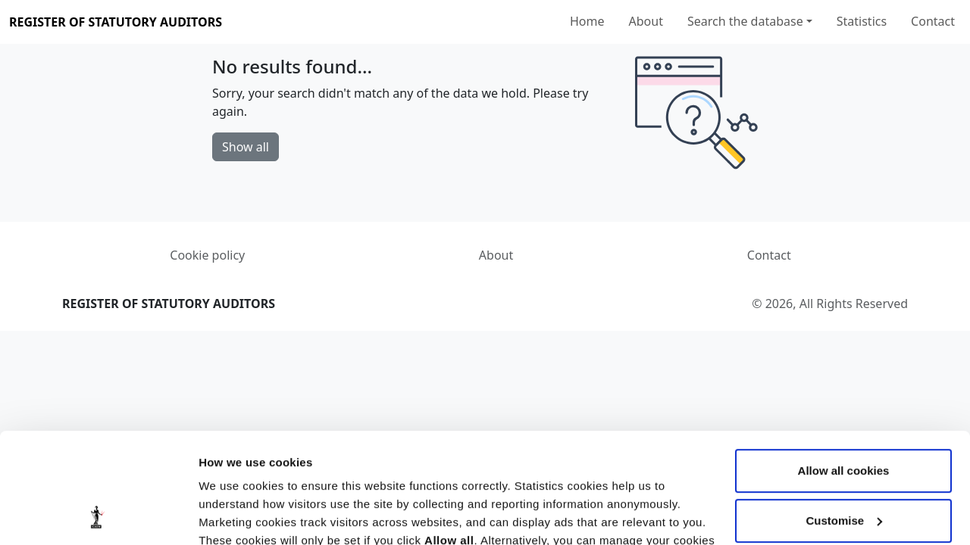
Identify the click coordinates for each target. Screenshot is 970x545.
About (646, 21)
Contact (933, 21)
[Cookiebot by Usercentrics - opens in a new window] (98, 515)
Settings (221, 515)
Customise (844, 416)
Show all (245, 147)
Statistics (862, 21)
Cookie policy (207, 255)
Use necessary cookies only (843, 466)
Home (587, 21)
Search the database (745, 21)
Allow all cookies (844, 367)
